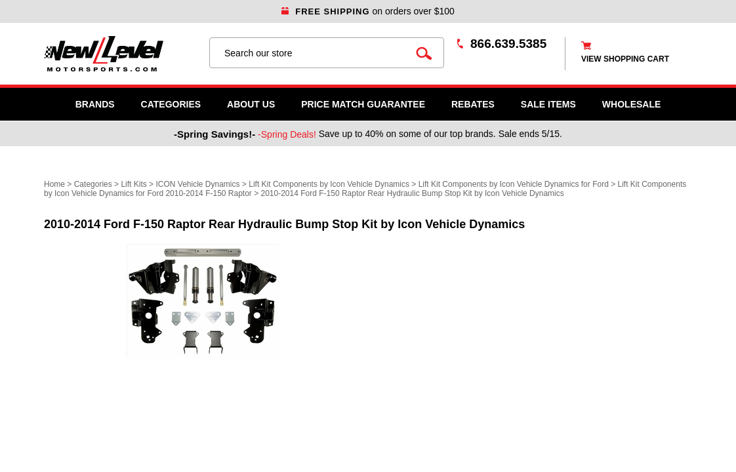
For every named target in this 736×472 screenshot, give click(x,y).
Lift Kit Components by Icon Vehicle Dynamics (329, 184)
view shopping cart (625, 59)
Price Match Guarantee (363, 104)
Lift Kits (133, 184)
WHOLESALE (631, 104)
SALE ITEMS (548, 104)
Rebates (473, 104)
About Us (251, 104)
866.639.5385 (508, 43)
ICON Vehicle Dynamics (197, 184)
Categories (171, 104)
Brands (95, 104)
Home (54, 184)
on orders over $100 (368, 11)
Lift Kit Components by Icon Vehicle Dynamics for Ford (514, 184)
